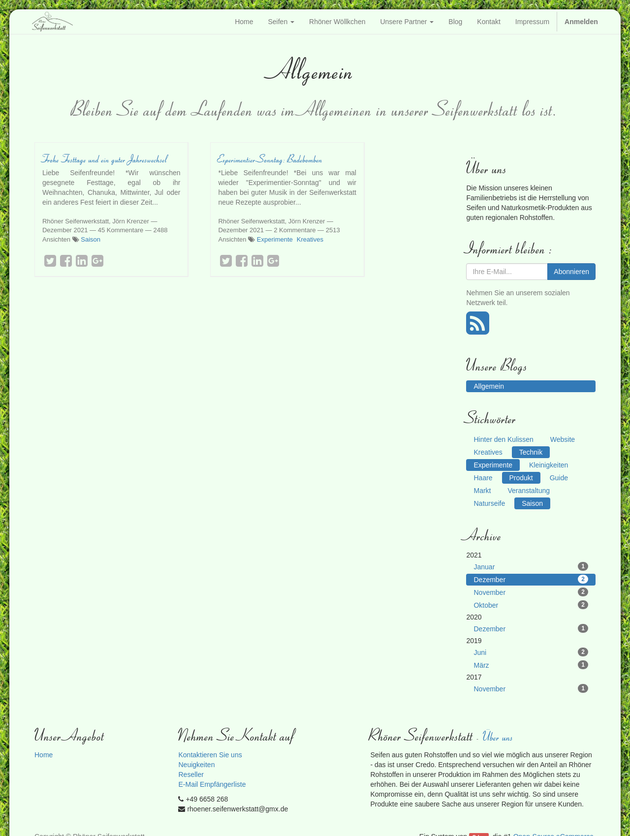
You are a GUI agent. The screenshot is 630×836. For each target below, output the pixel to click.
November (530, 592)
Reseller (190, 774)
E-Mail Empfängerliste (212, 784)
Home (43, 755)
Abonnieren (571, 272)
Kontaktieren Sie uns (210, 755)
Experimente (275, 239)
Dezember (530, 579)
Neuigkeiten (196, 765)
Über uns (498, 736)
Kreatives (310, 239)
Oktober (530, 604)
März (530, 664)
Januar (530, 566)
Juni (530, 652)
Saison (90, 239)
